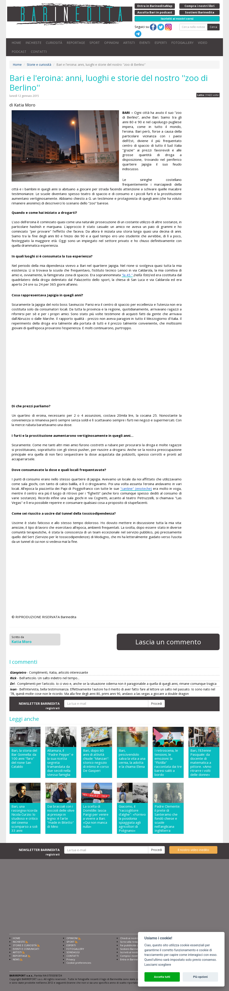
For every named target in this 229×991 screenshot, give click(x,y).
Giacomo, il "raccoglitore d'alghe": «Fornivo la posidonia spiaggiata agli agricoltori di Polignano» (132, 818)
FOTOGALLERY (182, 42)
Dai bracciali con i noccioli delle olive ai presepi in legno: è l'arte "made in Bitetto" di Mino (60, 816)
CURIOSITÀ (54, 42)
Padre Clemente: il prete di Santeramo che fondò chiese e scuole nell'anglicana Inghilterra (167, 818)
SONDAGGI (73, 952)
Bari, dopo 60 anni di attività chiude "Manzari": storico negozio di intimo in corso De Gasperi (96, 760)
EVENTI (144, 42)
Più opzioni (200, 976)
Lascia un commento (168, 641)
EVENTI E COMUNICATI (26, 949)
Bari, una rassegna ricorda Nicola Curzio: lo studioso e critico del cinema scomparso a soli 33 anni (24, 818)
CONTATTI (39, 51)
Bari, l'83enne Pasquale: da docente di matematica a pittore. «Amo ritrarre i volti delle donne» (200, 762)
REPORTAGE (76, 42)
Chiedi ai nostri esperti (133, 938)
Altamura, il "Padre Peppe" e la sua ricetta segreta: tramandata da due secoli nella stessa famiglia (60, 762)
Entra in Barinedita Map (134, 959)
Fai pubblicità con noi (133, 945)
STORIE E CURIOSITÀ (25, 945)
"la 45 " (127, 275)
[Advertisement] (97, 367)
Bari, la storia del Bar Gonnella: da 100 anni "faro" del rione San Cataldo (24, 758)
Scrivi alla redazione (132, 941)
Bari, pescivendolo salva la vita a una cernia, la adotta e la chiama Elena (132, 758)
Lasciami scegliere (157, 965)
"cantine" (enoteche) (136, 488)
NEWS (16, 959)
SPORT (94, 42)
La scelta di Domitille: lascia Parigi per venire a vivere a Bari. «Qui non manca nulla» (95, 816)
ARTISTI (129, 42)
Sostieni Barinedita (131, 949)
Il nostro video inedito (193, 850)
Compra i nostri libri (132, 955)
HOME (16, 42)
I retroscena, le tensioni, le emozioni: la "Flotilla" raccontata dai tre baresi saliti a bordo (168, 762)
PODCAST (19, 51)
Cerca (213, 27)
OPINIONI (111, 42)
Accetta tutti (162, 976)
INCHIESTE (33, 42)
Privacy (70, 959)
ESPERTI (161, 42)
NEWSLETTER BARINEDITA (39, 705)
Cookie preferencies (78, 962)
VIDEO (202, 42)
